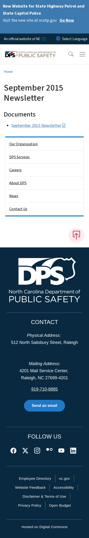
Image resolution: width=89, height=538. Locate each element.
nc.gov (64, 478)
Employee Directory (35, 478)
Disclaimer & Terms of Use (44, 496)
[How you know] (43, 38)
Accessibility (63, 487)
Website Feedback (30, 487)
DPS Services (19, 157)
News (13, 196)
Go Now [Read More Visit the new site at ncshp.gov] (67, 20)
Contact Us (18, 209)
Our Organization (23, 144)
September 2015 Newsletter (38, 126)
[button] (67, 54)
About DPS (18, 183)
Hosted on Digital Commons (44, 527)
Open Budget (60, 505)
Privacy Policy (29, 505)
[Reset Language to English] (58, 38)
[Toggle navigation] (82, 54)
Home (8, 71)
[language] (75, 38)
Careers (15, 170)
